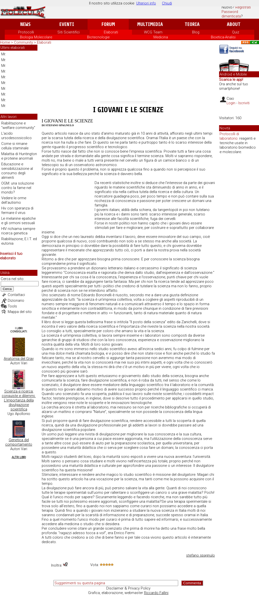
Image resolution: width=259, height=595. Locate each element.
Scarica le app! (231, 79)
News (25, 24)
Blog (195, 32)
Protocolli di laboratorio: (229, 136)
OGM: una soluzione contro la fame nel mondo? (17, 188)
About (234, 24)
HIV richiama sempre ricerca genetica (18, 230)
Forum (108, 24)
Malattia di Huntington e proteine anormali (19, 156)
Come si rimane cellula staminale (14, 145)
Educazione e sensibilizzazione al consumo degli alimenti (17, 171)
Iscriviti (244, 103)
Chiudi (167, 3)
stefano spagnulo (200, 555)
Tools (12, 306)
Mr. (3, 54)
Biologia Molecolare (36, 37)
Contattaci (16, 295)
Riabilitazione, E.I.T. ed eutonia (19, 241)
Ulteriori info (146, 3)
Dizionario (16, 300)
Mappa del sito (20, 311)
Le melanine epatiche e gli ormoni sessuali (18, 220)
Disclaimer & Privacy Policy (128, 588)
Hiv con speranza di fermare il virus (17, 210)
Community (24, 42)
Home (5, 42)
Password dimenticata (231, 13)
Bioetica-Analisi (223, 37)
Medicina (160, 37)
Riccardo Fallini (156, 593)
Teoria (192, 24)
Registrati (243, 7)
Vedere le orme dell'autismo (13, 200)
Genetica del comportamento (18, 442)
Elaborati (111, 32)
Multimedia (150, 24)
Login (231, 103)
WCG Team (153, 32)
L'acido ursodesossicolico (16, 135)
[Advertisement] (128, 74)
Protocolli (26, 32)
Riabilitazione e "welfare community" (18, 125)
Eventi (66, 24)
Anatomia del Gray (19, 358)
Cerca (7, 289)
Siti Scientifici (68, 32)
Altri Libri (19, 457)
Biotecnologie (98, 37)
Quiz (235, 32)
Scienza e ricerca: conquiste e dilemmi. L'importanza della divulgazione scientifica (19, 400)
